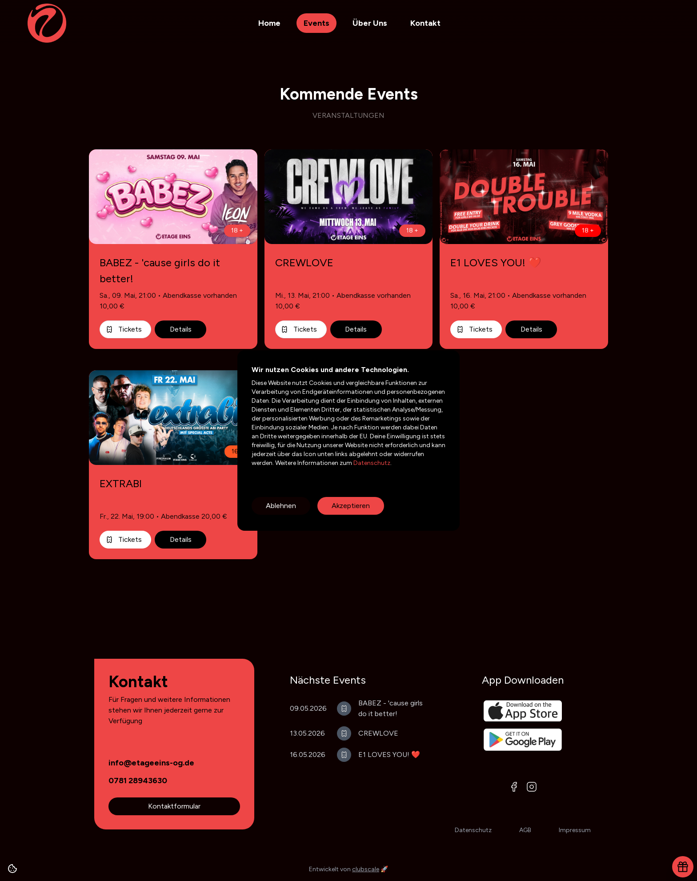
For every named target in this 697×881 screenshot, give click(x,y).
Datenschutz (371, 463)
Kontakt (425, 23)
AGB (525, 830)
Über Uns (370, 23)
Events (316, 23)
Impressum (575, 830)
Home (269, 23)
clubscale (365, 869)
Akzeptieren (351, 505)
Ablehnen (281, 505)
